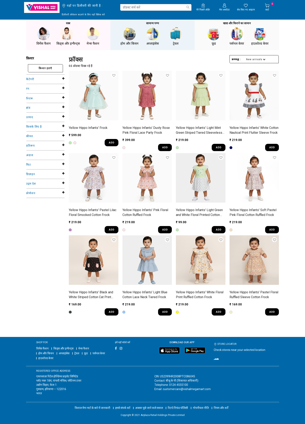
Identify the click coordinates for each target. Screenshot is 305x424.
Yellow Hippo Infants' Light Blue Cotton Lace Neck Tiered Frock (144, 294)
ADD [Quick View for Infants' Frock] (111, 142)
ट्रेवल (76, 353)
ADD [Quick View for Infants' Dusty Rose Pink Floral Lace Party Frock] (165, 147)
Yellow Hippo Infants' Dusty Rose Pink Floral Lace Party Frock (146, 130)
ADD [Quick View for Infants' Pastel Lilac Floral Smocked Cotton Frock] (111, 229)
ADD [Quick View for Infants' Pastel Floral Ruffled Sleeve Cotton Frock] (272, 311)
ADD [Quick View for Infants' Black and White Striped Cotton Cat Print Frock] (111, 311)
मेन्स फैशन (83, 348)
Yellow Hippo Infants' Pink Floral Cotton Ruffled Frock (145, 212)
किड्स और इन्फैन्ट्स (63, 348)
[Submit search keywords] (187, 7)
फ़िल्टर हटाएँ (45, 68)
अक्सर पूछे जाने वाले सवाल (149, 407)
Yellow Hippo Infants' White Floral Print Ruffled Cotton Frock (199, 294)
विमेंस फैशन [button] (43, 36)
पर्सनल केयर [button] (237, 36)
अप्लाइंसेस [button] (152, 36)
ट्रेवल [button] (176, 36)
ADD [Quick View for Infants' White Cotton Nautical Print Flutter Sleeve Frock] (272, 147)
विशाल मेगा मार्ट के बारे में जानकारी (92, 407)
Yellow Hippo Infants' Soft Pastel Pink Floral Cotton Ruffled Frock (253, 212)
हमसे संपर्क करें (122, 407)
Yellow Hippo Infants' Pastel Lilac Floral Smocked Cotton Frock (92, 212)
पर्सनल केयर (98, 353)
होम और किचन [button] (129, 36)
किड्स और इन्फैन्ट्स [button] (68, 36)
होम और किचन (46, 353)
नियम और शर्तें (221, 407)
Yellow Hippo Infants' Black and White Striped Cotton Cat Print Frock (91, 295)
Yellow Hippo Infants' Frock (88, 128)
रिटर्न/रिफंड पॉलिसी (178, 407)
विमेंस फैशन (42, 348)
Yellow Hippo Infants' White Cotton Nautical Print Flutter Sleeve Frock (254, 130)
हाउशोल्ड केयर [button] (260, 36)
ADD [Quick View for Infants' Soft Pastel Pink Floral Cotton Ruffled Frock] (272, 229)
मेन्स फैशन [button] (93, 36)
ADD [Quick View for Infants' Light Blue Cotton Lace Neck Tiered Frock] (165, 311)
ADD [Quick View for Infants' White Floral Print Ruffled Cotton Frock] (218, 311)
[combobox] (155, 7)
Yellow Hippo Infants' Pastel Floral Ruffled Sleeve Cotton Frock (254, 294)
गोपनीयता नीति (201, 407)
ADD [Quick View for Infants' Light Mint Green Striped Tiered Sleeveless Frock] (218, 147)
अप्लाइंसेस (64, 353)
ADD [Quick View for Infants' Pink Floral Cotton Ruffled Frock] (165, 229)
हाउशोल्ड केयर (45, 358)
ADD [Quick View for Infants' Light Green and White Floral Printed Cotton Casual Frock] (218, 229)
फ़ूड (86, 353)
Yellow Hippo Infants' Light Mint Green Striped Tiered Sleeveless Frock (199, 130)
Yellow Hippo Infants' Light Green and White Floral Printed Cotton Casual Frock (199, 212)
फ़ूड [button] (214, 36)
